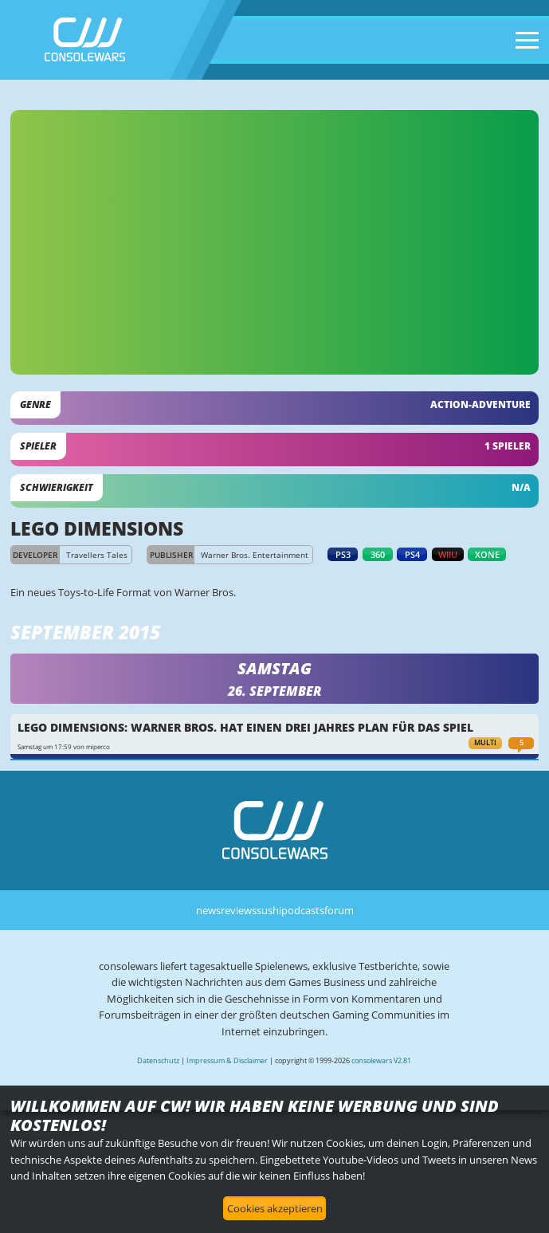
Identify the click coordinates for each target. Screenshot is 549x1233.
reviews (239, 910)
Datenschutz (158, 1060)
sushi (269, 910)
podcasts (302, 910)
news (208, 910)
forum (339, 910)
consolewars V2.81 (381, 1060)
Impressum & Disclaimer (227, 1060)
